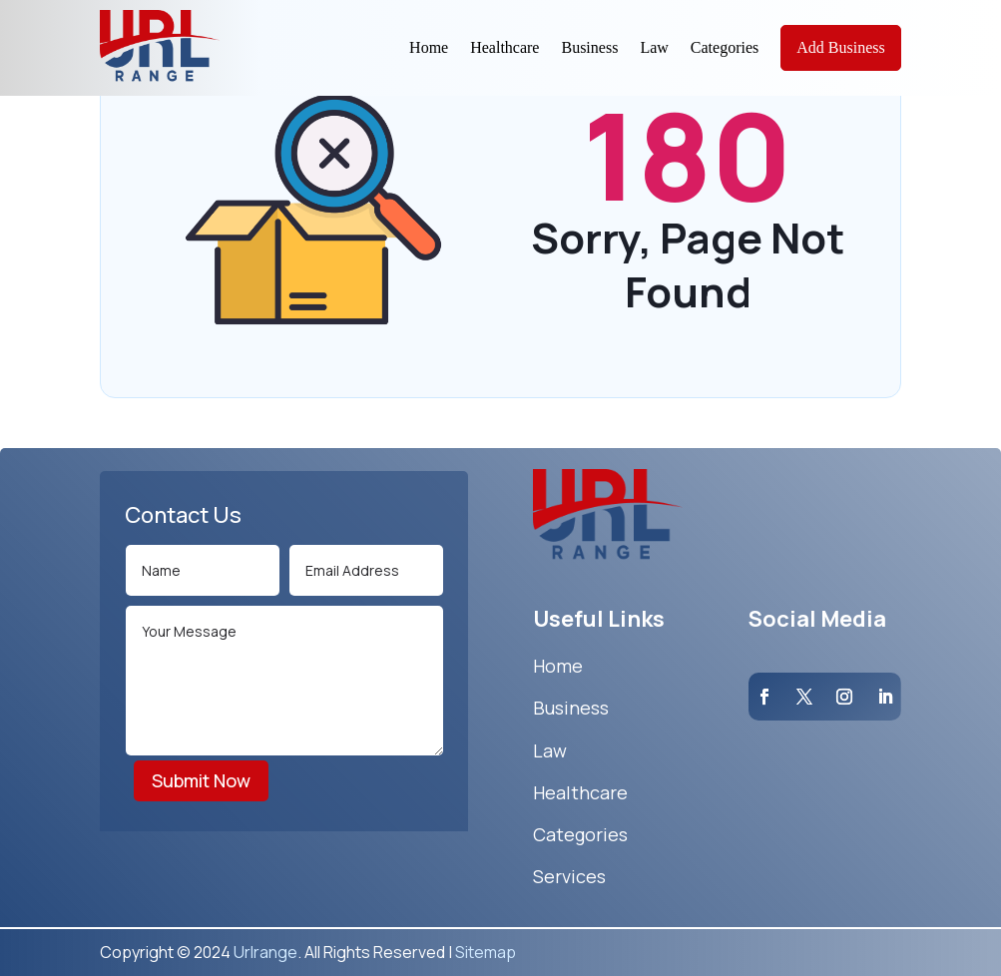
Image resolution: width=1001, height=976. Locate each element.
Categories (724, 47)
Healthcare (504, 47)
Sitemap (485, 952)
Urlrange (265, 952)
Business (589, 47)
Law (654, 47)
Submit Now (201, 780)
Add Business (840, 47)
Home (428, 47)
